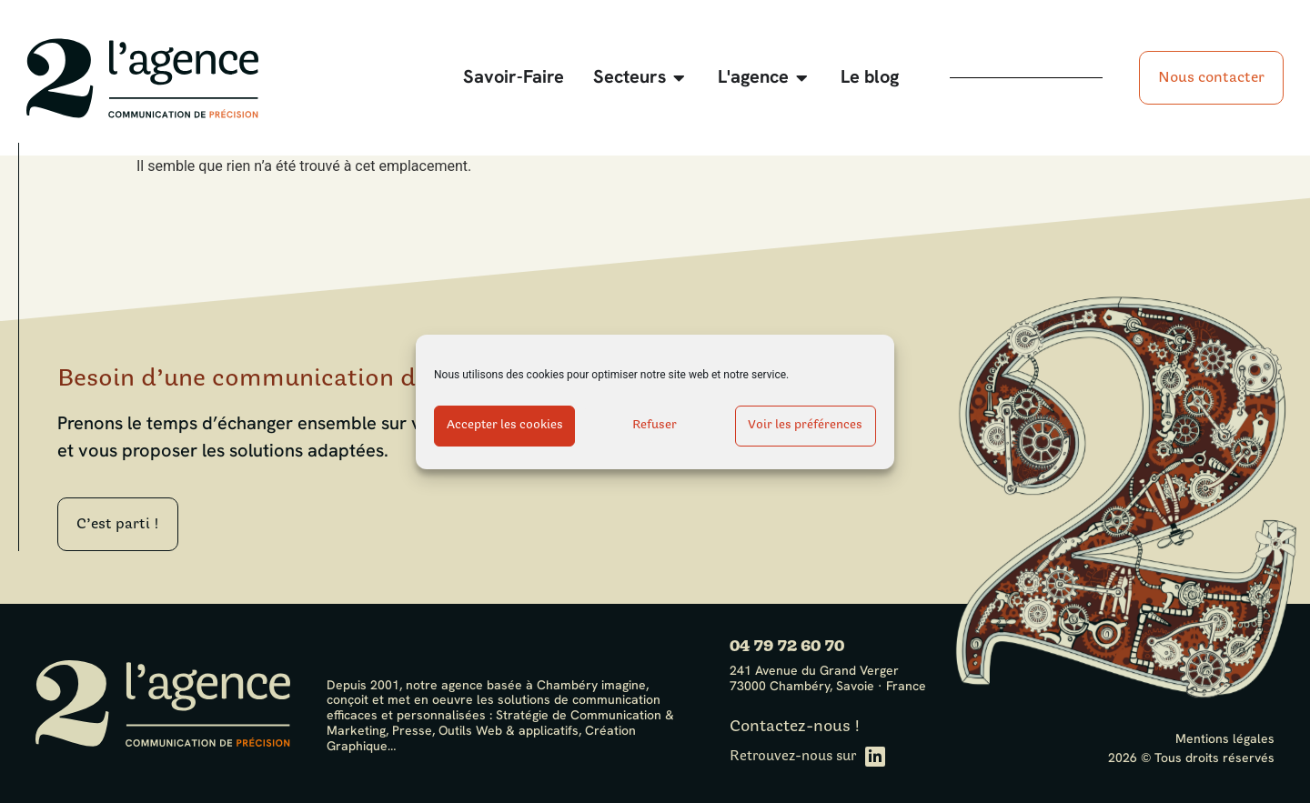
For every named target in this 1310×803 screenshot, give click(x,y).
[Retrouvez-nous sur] (875, 757)
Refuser (654, 425)
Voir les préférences (805, 425)
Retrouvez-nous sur (793, 756)
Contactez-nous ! (795, 727)
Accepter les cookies (505, 425)
